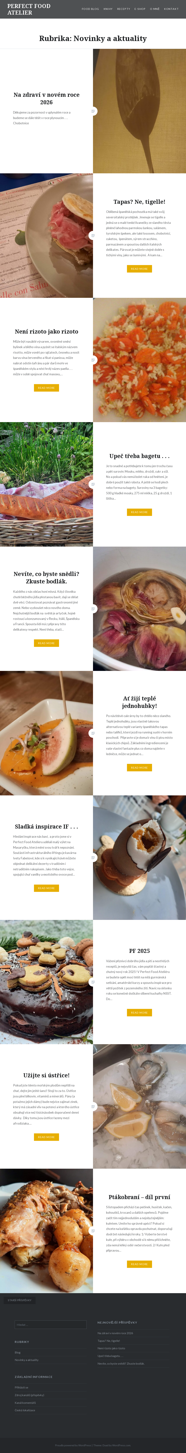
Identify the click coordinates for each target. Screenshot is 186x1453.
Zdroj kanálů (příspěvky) (29, 1395)
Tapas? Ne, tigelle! (109, 1340)
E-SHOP (140, 8)
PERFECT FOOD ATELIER (28, 9)
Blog (18, 1352)
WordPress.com (121, 1445)
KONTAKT (171, 8)
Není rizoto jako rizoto (111, 1348)
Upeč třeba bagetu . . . (110, 1355)
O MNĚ (155, 8)
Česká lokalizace (25, 1410)
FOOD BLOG (90, 8)
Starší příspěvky (19, 1300)
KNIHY (108, 8)
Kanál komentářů (25, 1402)
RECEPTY (123, 8)
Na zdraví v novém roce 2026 (115, 1333)
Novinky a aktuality (27, 1360)
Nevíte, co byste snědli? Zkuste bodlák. (121, 1363)
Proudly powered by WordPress (73, 1445)
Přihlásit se (21, 1387)
